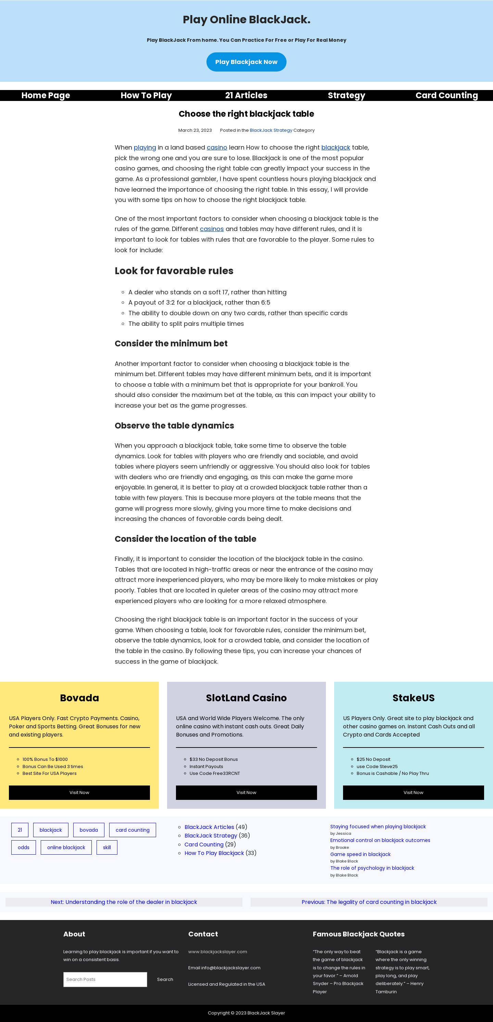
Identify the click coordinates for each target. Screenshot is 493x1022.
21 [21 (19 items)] (20, 830)
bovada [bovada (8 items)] (89, 830)
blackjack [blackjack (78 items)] (51, 830)
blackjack (335, 147)
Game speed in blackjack (360, 854)
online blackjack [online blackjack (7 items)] (66, 847)
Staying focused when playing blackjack (378, 826)
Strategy (346, 95)
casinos (212, 229)
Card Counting (447, 95)
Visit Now (79, 792)
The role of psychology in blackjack (372, 868)
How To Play (146, 95)
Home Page (46, 95)
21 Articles (246, 95)
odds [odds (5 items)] (23, 847)
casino (217, 147)
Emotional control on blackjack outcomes (380, 840)
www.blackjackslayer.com (217, 951)
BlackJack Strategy (271, 130)
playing (145, 147)
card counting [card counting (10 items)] (133, 830)
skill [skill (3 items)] (107, 847)
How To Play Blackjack (214, 853)
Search (165, 979)
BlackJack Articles (209, 827)
